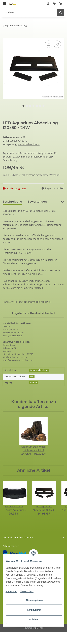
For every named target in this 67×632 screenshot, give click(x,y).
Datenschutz (27, 591)
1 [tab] (23, 106)
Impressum (11, 591)
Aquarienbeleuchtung (27, 144)
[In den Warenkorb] (5, 36)
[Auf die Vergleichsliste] (48, 44)
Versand (31, 175)
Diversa (33, 382)
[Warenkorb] (61, 3)
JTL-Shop (39, 627)
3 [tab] (30, 106)
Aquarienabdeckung (39, 370)
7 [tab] (44, 106)
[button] (48, 3)
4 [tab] (33, 106)
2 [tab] (27, 106)
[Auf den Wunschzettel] (57, 44)
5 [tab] (37, 106)
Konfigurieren (34, 609)
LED (32, 376)
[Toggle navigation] (4, 2)
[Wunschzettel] (54, 3)
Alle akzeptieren (34, 600)
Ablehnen (34, 619)
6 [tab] (40, 106)
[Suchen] (30, 12)
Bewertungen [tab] (37, 201)
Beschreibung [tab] (12, 201)
